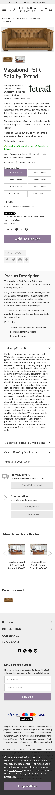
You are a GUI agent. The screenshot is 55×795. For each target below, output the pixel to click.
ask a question (32, 506)
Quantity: (8, 229)
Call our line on (27, 2)
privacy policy (16, 770)
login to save (14, 253)
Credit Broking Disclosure (20, 452)
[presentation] (5, 553)
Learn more (9, 223)
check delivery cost (32, 485)
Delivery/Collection (16, 348)
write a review (31, 514)
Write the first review (14, 141)
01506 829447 (22, 132)
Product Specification (17, 461)
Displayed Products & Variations (24, 442)
